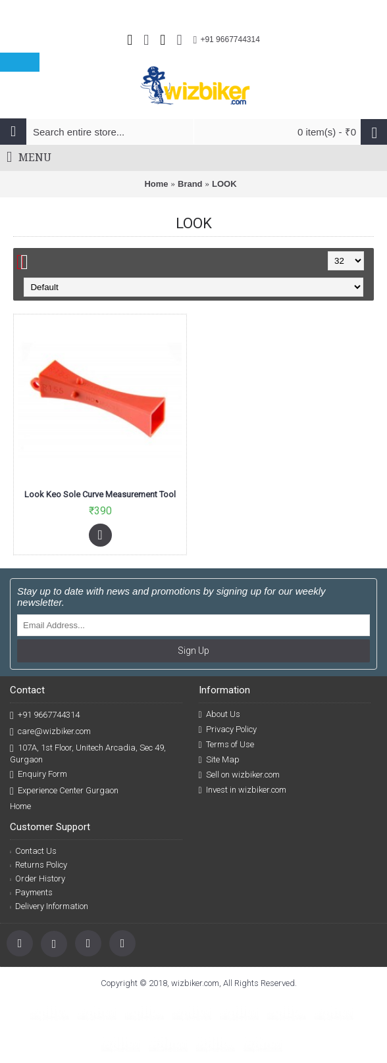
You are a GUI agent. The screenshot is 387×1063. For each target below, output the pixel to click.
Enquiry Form (38, 774)
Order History (37, 878)
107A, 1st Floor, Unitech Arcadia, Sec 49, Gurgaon (88, 753)
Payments (31, 892)
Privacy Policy (228, 729)
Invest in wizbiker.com (242, 790)
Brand (190, 184)
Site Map (219, 759)
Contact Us (33, 851)
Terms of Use (226, 744)
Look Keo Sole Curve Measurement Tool (100, 494)
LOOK (224, 184)
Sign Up (193, 650)
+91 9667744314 (45, 715)
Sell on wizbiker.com (239, 775)
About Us (219, 714)
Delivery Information (49, 906)
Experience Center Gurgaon (64, 791)
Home (156, 184)
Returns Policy (38, 865)
